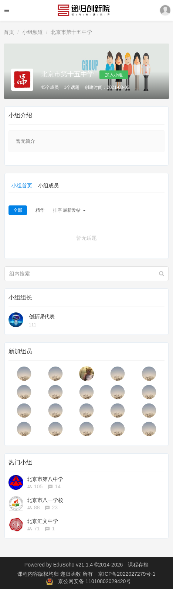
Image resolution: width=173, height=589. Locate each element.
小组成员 (48, 185)
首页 (9, 32)
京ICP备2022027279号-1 (127, 574)
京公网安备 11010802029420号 (94, 581)
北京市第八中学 (45, 479)
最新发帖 (69, 210)
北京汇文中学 (42, 521)
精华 (39, 210)
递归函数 (71, 574)
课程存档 (138, 565)
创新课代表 (42, 316)
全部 (17, 210)
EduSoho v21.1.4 (73, 565)
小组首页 (21, 185)
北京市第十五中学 (71, 32)
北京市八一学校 (45, 500)
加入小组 (114, 74)
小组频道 (32, 32)
